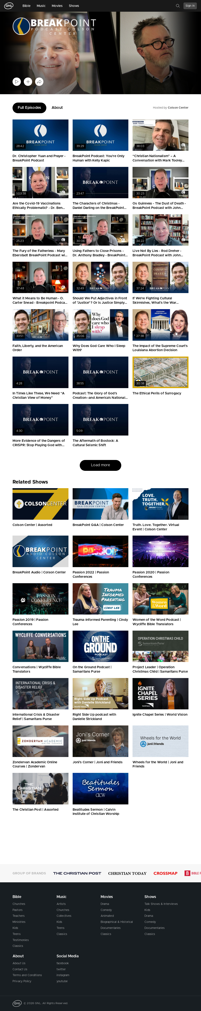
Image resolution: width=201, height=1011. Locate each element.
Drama (105, 904)
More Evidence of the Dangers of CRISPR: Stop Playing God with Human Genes (39, 445)
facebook (63, 963)
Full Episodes (29, 108)
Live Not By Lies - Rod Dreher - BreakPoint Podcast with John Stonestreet (157, 255)
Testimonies (21, 940)
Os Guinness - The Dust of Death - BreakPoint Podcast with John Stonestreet (159, 208)
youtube (62, 981)
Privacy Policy (22, 981)
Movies (57, 6)
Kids (15, 928)
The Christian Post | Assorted (36, 809)
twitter (61, 969)
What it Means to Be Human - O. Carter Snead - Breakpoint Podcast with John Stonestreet (40, 303)
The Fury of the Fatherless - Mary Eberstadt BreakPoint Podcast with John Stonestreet (40, 255)
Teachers (19, 915)
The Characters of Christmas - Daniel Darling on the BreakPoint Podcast (98, 208)
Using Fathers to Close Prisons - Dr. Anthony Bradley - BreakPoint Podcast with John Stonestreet (99, 255)
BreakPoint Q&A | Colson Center (98, 525)
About (57, 108)
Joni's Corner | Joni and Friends (98, 762)
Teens (17, 934)
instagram (63, 975)
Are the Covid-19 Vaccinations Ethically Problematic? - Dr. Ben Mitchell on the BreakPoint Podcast (40, 208)
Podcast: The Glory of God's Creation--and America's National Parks (99, 398)
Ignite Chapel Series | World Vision (160, 714)
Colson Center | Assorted (32, 525)
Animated (107, 915)
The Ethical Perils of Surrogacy (157, 393)
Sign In (190, 5)
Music (41, 6)
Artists (61, 904)
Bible (26, 6)
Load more (100, 465)
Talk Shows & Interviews (161, 904)
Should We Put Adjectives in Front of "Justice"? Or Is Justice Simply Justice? (100, 303)
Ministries (19, 922)
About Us (19, 963)
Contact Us (20, 969)
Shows (74, 6)
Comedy (106, 910)
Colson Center (178, 107)
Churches (19, 904)
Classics (18, 946)
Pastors (18, 910)
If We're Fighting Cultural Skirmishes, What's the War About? (154, 303)
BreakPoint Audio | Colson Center (39, 572)
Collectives (64, 915)
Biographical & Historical (117, 922)
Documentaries (111, 928)
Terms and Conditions (27, 975)
